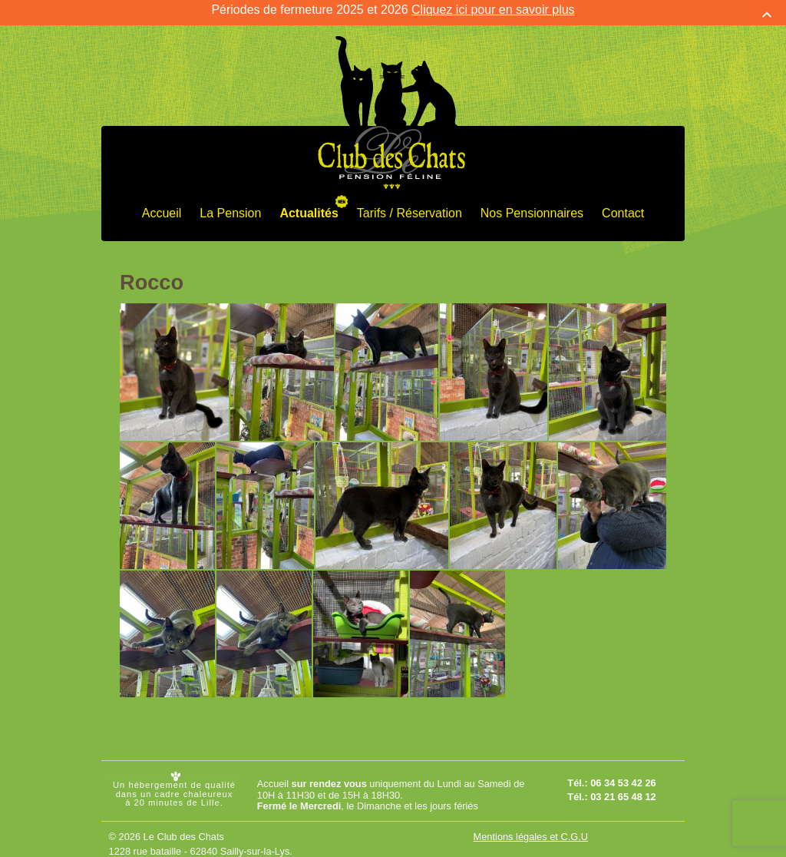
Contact (623, 203)
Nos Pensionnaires (532, 203)
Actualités (308, 203)
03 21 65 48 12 (623, 786)
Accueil (162, 203)
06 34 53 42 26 (623, 773)
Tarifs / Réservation (409, 203)
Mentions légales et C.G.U (531, 827)
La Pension (230, 203)
